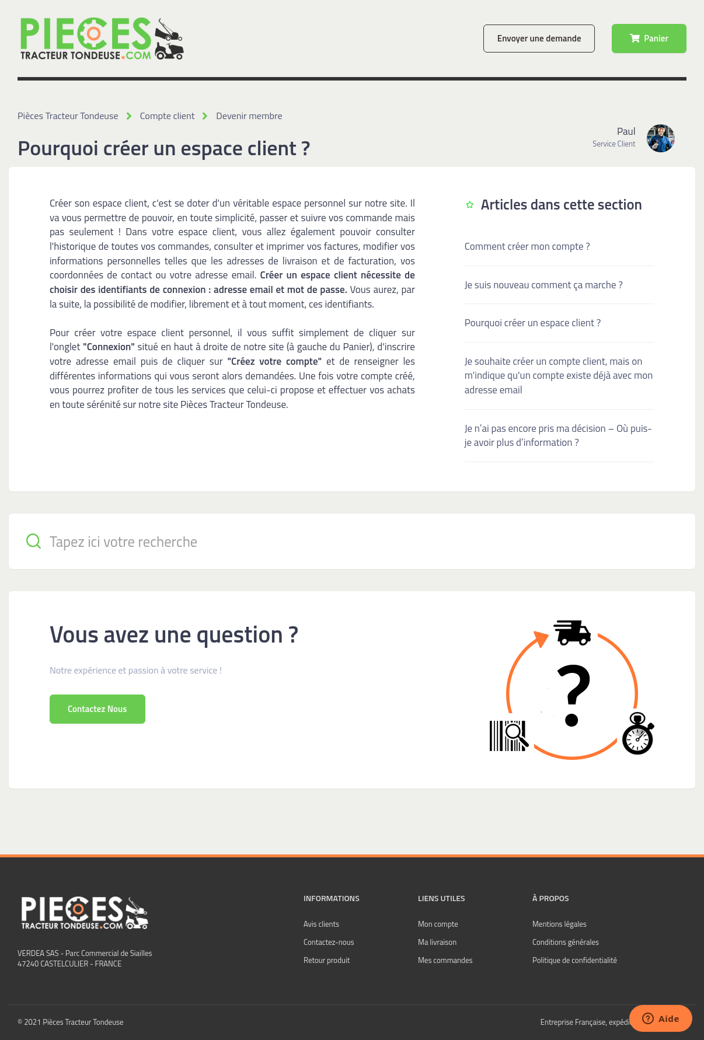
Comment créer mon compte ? (527, 246)
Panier (649, 38)
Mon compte (438, 924)
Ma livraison (437, 942)
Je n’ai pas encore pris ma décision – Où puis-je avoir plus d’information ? (558, 435)
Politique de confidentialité (574, 960)
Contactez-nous (329, 942)
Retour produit (327, 960)
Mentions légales (559, 924)
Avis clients (321, 924)
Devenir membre (247, 116)
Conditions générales (565, 942)
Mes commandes (445, 960)
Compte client (165, 116)
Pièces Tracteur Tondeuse (67, 116)
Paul (626, 131)
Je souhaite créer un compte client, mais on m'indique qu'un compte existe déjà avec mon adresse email (559, 375)
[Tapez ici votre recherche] (352, 540)
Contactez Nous (97, 708)
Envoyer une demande (539, 38)
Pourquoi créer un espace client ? (533, 322)
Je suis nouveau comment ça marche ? (544, 284)
